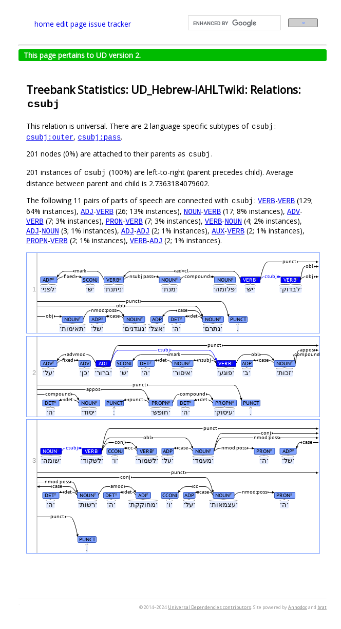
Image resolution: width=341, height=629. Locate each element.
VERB (266, 200)
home (44, 24)
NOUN (192, 211)
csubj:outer (49, 137)
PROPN (37, 240)
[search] (233, 23)
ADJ (87, 211)
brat (322, 607)
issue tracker (110, 24)
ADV (293, 211)
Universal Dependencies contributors (209, 607)
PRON (114, 221)
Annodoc (297, 607)
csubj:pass (99, 137)
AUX (218, 230)
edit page (71, 24)
